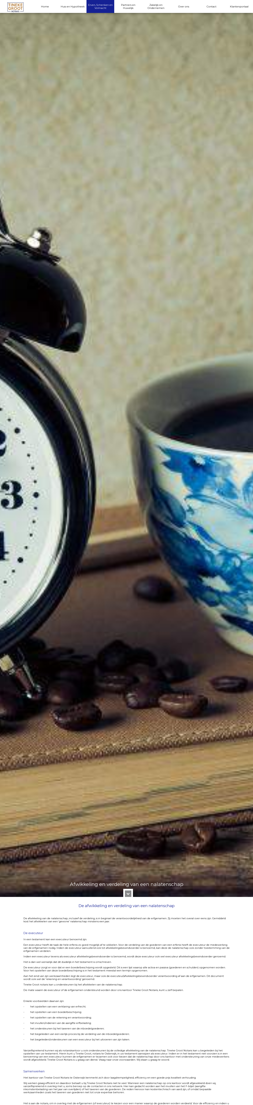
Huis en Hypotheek (73, 6)
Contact (211, 6)
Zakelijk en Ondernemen (155, 6)
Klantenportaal (239, 6)
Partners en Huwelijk (128, 6)
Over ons (183, 6)
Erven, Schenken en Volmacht (100, 6)
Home (45, 6)
